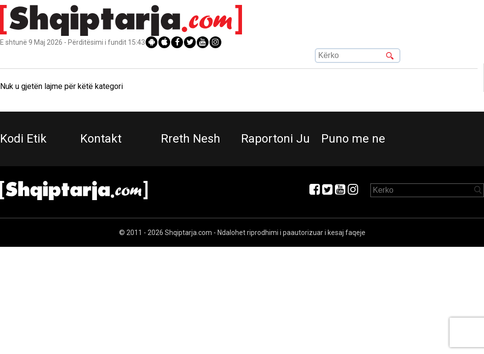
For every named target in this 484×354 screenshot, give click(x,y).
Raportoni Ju (275, 139)
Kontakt (100, 139)
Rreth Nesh (190, 139)
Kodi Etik (23, 139)
